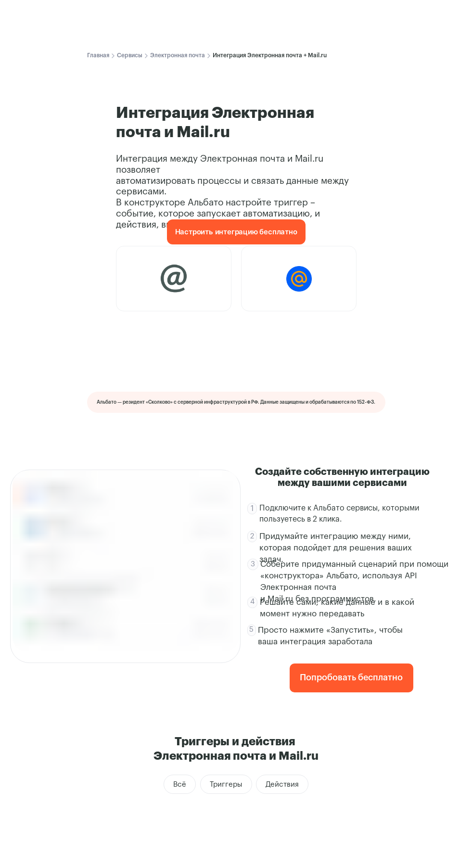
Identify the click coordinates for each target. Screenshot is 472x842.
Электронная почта (177, 55)
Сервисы (129, 55)
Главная (98, 55)
